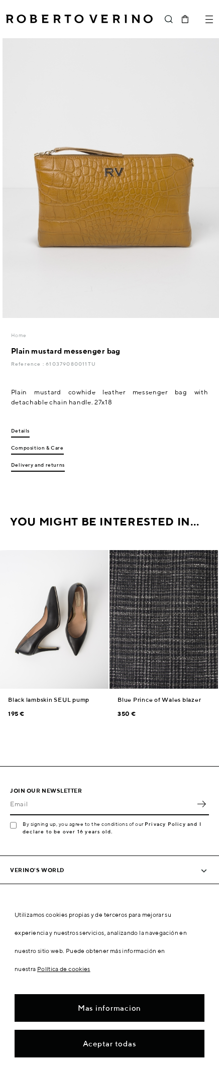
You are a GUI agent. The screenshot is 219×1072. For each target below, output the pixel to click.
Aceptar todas (110, 1043)
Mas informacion (109, 1008)
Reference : (28, 364)
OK (201, 804)
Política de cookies (63, 969)
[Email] (102, 804)
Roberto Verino (79, 19)
